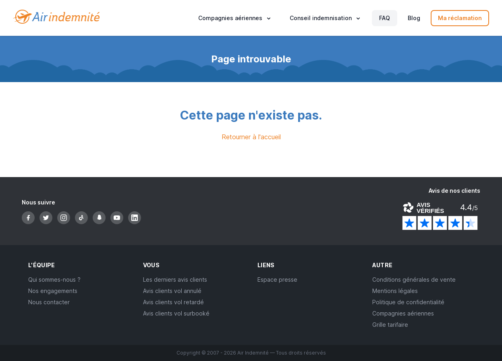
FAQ (384, 17)
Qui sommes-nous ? (54, 279)
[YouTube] (116, 217)
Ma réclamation (460, 17)
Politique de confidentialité (408, 302)
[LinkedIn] (134, 217)
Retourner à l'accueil (251, 137)
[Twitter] (45, 217)
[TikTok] (81, 217)
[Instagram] (63, 217)
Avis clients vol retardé (173, 302)
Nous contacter (49, 302)
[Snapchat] (99, 217)
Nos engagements (52, 290)
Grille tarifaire (390, 324)
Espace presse (277, 279)
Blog (414, 17)
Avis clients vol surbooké (176, 313)
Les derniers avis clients (175, 279)
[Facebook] (28, 217)
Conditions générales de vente (414, 279)
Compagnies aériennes (403, 313)
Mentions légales (395, 290)
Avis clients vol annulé (172, 290)
